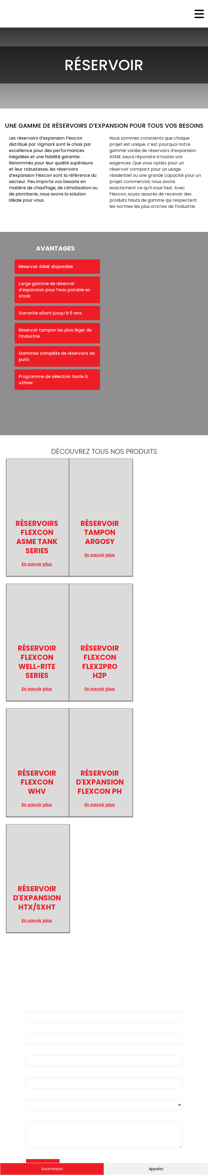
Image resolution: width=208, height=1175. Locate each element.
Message (35, 1000)
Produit (33, 978)
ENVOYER (43, 1048)
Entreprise (37, 934)
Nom (31, 891)
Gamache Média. (27, 1151)
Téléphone (37, 956)
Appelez (156, 1168)
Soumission (52, 1168)
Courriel (34, 913)
